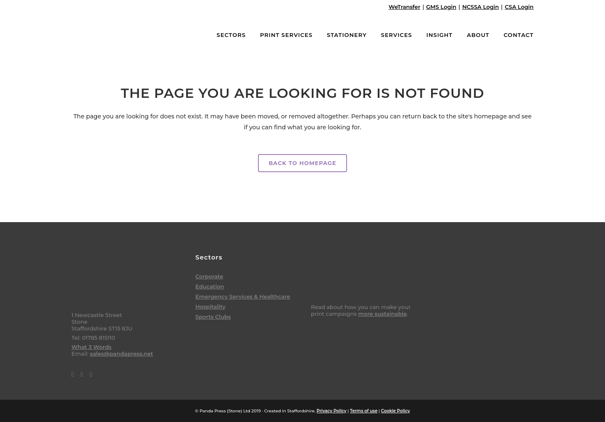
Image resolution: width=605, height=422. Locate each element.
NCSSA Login (480, 6)
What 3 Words (91, 346)
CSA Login (519, 6)
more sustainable (382, 313)
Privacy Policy (332, 411)
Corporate (209, 276)
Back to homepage (302, 163)
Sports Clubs (213, 316)
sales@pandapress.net (121, 353)
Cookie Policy (395, 411)
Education (209, 286)
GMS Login (441, 6)
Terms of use (363, 411)
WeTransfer (404, 6)
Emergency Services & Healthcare (242, 296)
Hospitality (210, 306)
